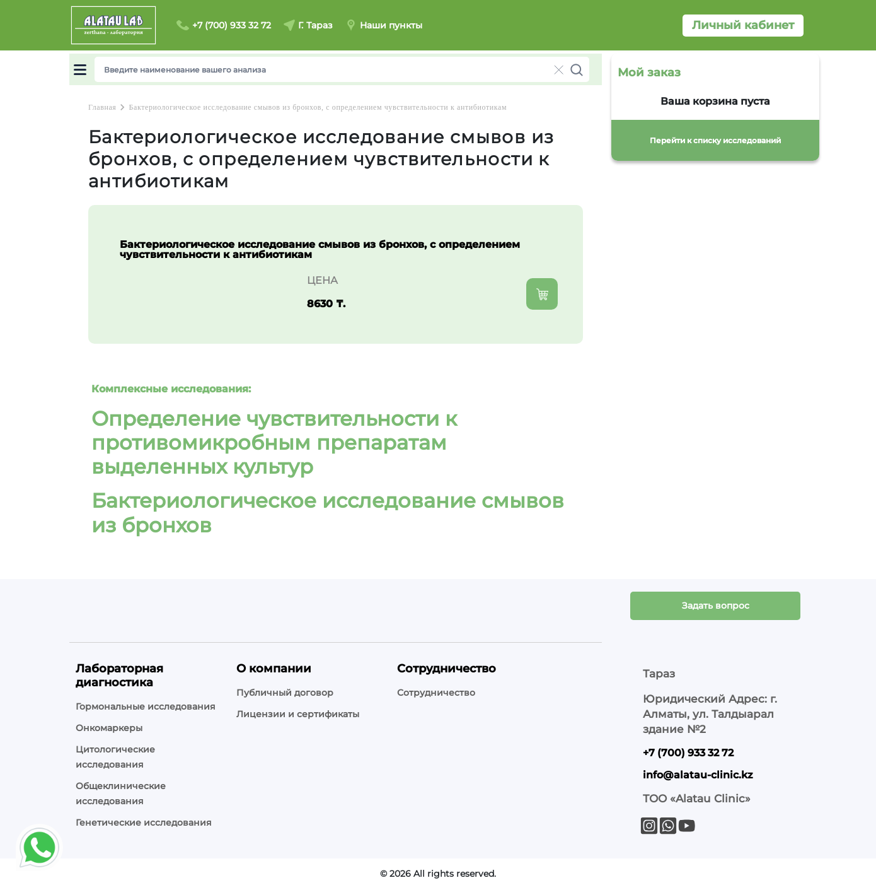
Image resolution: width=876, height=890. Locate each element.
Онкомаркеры (109, 728)
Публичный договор (284, 692)
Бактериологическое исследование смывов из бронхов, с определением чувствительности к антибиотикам (318, 107)
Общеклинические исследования (121, 793)
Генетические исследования (144, 822)
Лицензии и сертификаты (297, 714)
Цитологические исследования (115, 757)
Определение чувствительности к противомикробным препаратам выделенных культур (274, 442)
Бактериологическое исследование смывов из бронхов (327, 512)
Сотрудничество (436, 692)
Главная (102, 107)
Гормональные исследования (146, 706)
